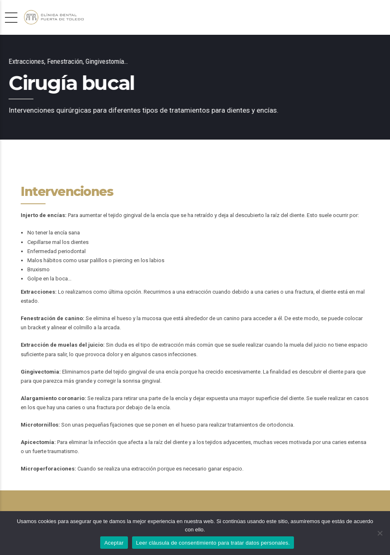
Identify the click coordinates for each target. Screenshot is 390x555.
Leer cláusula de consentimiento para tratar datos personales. (213, 543)
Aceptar (114, 543)
